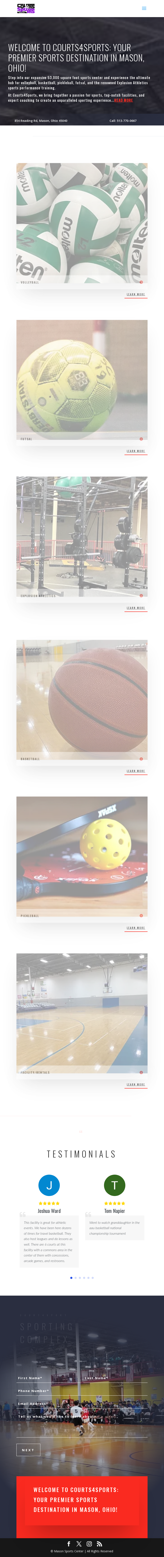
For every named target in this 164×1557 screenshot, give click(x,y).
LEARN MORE (136, 294)
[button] (71, 1278)
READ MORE (123, 100)
